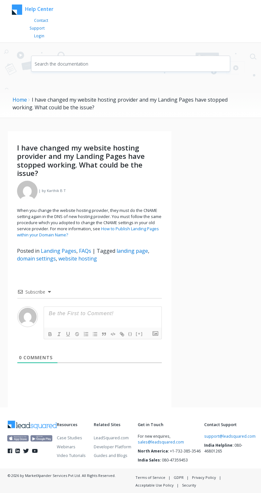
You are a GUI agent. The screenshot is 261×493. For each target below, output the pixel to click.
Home (20, 99)
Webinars (66, 447)
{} (130, 333)
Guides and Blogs (110, 455)
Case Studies (69, 438)
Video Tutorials (71, 455)
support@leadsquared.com (230, 436)
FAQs (85, 250)
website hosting (77, 258)
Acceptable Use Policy (154, 485)
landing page (132, 250)
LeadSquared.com (111, 438)
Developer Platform (112, 447)
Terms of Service (150, 477)
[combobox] (130, 64)
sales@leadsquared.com (161, 441)
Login (39, 35)
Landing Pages (58, 250)
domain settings (36, 258)
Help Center (31, 10)
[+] (139, 333)
